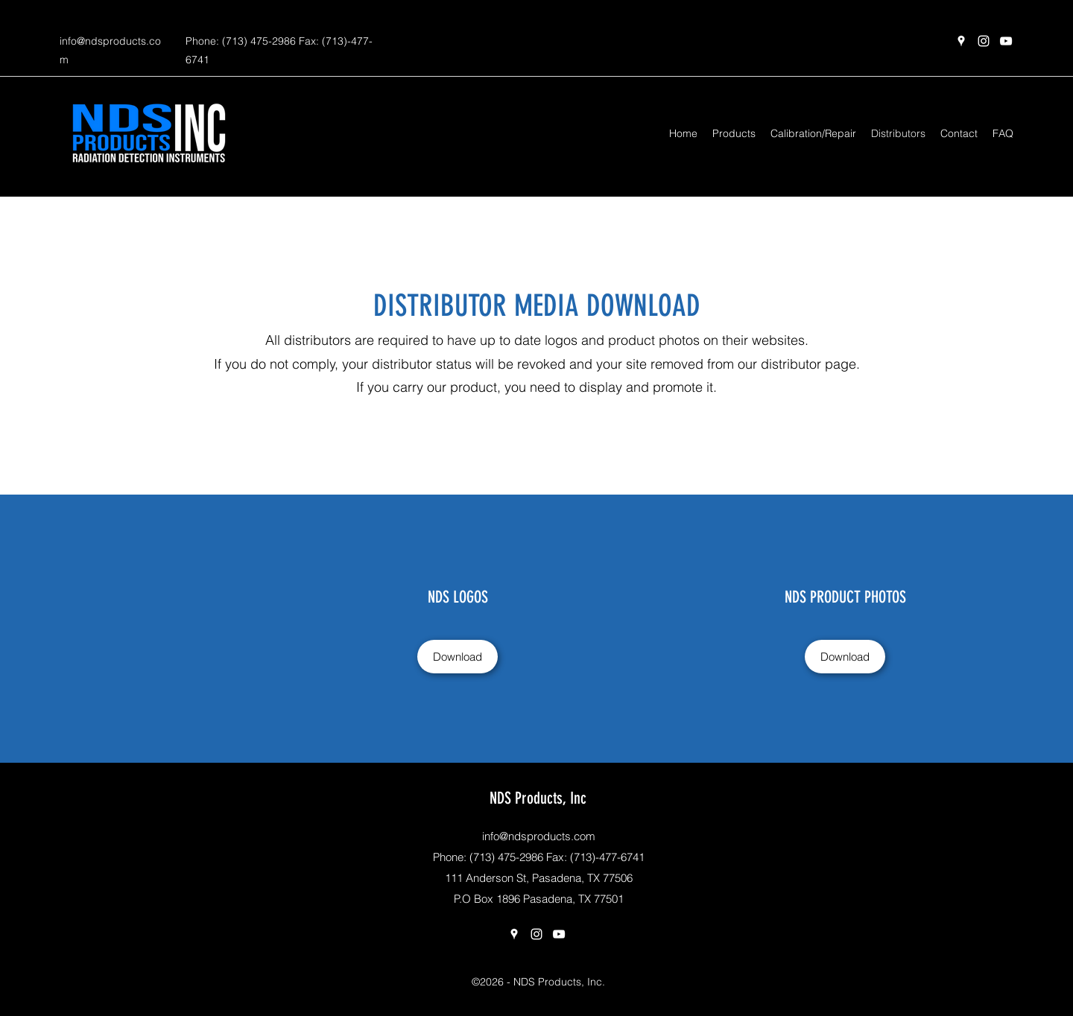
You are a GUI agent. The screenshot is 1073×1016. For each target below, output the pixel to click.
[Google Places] (961, 41)
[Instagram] (983, 41)
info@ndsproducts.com (538, 836)
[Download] (457, 656)
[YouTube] (1005, 41)
